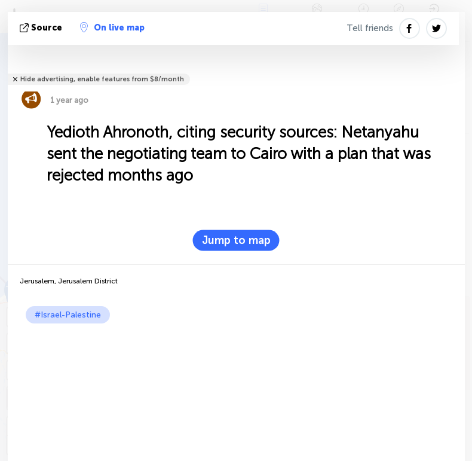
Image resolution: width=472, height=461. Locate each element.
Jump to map (236, 240)
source (42, 28)
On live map (112, 27)
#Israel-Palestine (68, 315)
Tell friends (370, 28)
